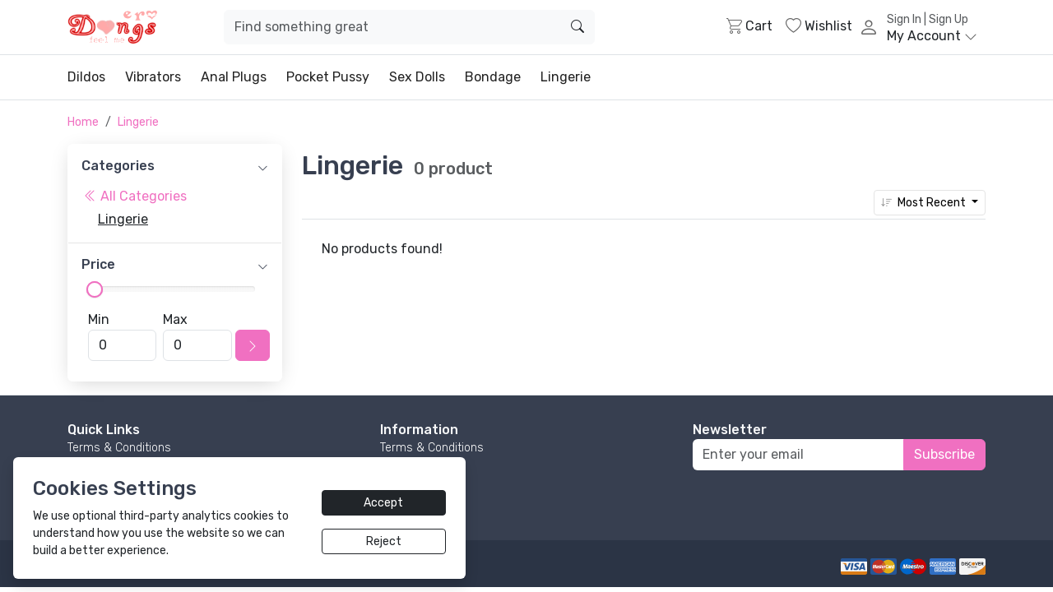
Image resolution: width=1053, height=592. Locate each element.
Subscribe (944, 454)
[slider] (94, 289)
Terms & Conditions (119, 448)
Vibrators (153, 77)
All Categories (135, 196)
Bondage (493, 77)
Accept (383, 503)
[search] (577, 27)
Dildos (86, 77)
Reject (383, 541)
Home (83, 122)
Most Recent (924, 203)
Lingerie (565, 77)
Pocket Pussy (327, 77)
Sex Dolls (417, 77)
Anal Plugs (234, 77)
